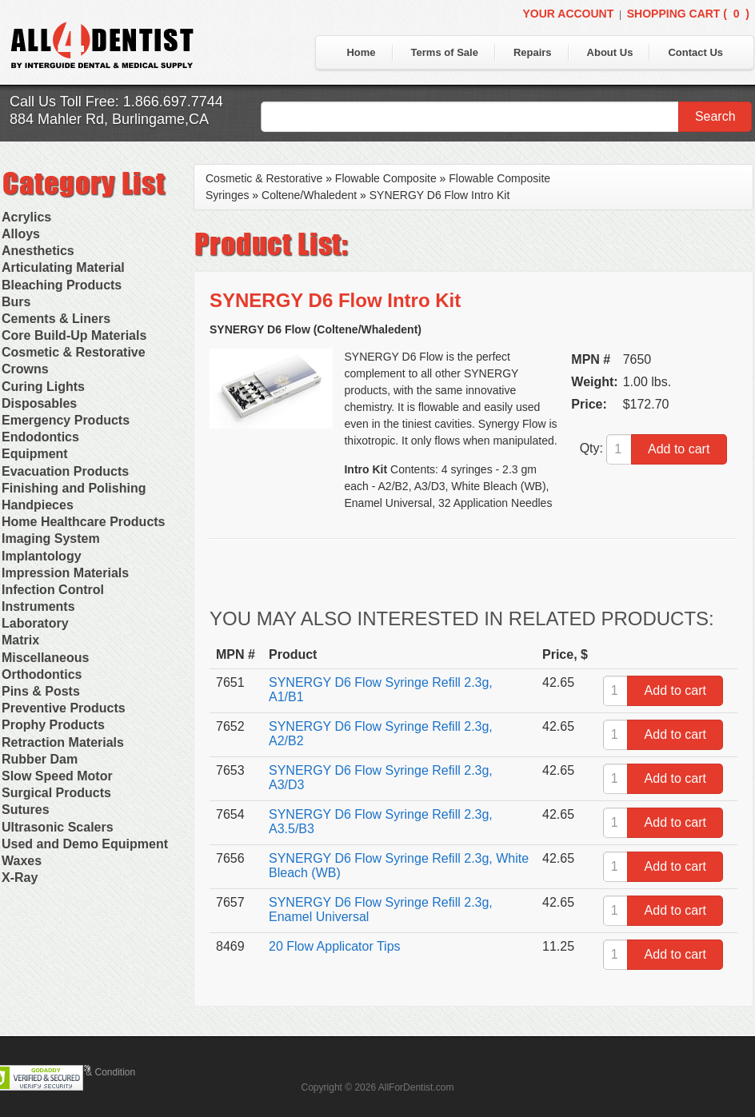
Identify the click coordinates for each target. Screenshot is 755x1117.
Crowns (25, 369)
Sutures (26, 809)
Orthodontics (42, 674)
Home (360, 52)
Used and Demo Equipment (85, 844)
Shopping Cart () (688, 13)
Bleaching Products (62, 285)
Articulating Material (63, 267)
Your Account (567, 13)
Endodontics (40, 437)
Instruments (38, 606)
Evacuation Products (65, 471)
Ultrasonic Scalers (58, 827)
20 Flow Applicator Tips (335, 946)
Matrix (20, 640)
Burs (16, 302)
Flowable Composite (386, 178)
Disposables (39, 403)
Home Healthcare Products (84, 522)
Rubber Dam (40, 759)
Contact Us (695, 52)
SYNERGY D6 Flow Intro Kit (440, 195)
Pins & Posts (41, 691)
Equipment (35, 454)
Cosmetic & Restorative (74, 352)
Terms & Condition (96, 1072)
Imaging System (51, 538)
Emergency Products (66, 420)
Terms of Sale (444, 52)
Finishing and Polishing (74, 488)
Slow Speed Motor (57, 776)
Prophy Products (53, 725)
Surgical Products (56, 793)
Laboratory (35, 623)
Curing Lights (43, 386)
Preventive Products (64, 708)
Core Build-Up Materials (74, 335)
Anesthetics (38, 250)
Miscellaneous (45, 657)
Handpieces (38, 505)
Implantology (42, 556)
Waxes (22, 861)
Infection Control (53, 589)
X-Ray (20, 877)
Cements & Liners (56, 318)
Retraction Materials (63, 742)
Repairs (532, 52)
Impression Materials (65, 573)
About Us (610, 52)
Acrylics (26, 217)
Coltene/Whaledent (309, 195)
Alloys (21, 234)
